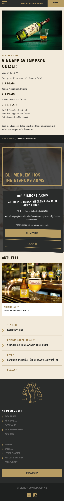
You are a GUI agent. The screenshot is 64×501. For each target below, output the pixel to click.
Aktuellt (9, 449)
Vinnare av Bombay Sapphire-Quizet (34, 342)
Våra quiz (9, 434)
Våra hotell (11, 421)
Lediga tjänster (12, 453)
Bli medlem (32, 233)
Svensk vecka (34, 327)
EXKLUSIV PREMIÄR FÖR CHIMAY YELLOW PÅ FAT (34, 357)
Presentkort (11, 462)
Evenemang (10, 425)
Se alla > (12, 370)
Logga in (32, 243)
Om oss (8, 444)
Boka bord (32, 472)
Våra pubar (10, 416)
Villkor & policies (14, 458)
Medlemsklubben (14, 430)
